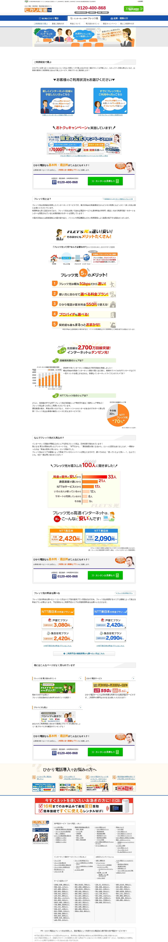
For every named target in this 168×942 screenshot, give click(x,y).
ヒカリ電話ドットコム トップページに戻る (40, 825)
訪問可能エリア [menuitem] (122, 868)
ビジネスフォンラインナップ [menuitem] (106, 870)
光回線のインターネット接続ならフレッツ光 (119, 199)
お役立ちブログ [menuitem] (120, 873)
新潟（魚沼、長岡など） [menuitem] (61, 915)
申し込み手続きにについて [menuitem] (125, 852)
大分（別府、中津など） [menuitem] (123, 889)
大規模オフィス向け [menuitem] (61, 842)
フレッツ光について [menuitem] (123, 850)
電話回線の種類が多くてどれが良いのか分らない (126, 778)
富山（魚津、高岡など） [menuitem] (82, 898)
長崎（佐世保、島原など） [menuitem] (124, 891)
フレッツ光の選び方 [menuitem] (60, 863)
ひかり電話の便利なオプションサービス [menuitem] (104, 842)
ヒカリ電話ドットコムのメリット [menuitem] (124, 861)
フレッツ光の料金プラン (125, 593)
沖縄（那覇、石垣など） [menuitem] (123, 900)
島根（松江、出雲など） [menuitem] (102, 889)
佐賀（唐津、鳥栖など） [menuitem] (123, 887)
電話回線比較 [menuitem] (100, 831)
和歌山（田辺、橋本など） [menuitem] (82, 911)
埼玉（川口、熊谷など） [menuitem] (61, 907)
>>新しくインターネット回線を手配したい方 (57, 115)
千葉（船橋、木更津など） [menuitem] (62, 904)
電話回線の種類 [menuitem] (101, 833)
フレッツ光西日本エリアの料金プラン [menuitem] (84, 867)
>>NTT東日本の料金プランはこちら (110, 646)
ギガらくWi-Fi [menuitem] (101, 878)
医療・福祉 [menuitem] (79, 835)
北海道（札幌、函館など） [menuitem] (62, 885)
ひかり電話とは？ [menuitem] (100, 827)
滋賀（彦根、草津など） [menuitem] (82, 909)
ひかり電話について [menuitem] (123, 848)
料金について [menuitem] (75, 24)
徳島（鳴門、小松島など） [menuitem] (103, 898)
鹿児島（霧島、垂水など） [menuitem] (124, 898)
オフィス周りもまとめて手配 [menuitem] (125, 870)
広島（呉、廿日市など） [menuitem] (102, 885)
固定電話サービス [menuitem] (101, 835)
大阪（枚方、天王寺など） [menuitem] (82, 900)
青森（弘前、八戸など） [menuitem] (61, 887)
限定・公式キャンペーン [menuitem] (123, 840)
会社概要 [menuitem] (140, 1)
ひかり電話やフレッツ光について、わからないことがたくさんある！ (99, 779)
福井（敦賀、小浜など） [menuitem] (82, 893)
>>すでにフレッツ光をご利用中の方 (110, 115)
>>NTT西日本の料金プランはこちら (57, 646)
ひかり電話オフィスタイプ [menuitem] (125, 833)
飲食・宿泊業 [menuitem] (79, 829)
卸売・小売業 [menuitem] (79, 837)
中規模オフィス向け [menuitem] (61, 840)
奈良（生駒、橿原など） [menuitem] (82, 907)
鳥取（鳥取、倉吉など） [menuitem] (102, 887)
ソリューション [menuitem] (100, 863)
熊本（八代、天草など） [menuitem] (123, 893)
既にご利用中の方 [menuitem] (127, 24)
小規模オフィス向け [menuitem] (61, 838)
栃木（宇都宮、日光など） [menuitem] (62, 911)
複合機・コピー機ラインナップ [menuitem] (103, 875)
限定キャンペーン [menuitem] (110, 24)
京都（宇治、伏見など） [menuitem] (82, 904)
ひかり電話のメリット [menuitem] (103, 829)
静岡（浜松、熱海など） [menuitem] (82, 891)
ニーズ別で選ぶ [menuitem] (58, 827)
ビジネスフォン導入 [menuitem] (102, 867)
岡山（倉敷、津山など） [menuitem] (102, 891)
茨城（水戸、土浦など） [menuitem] (61, 909)
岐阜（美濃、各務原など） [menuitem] (82, 887)
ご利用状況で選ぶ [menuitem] (41, 24)
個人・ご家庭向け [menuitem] (60, 833)
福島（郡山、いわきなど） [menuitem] (62, 898)
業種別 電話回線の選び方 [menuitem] (82, 827)
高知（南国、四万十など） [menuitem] (103, 902)
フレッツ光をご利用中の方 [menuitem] (62, 867)
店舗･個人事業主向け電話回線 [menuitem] (64, 829)
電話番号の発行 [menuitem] (122, 866)
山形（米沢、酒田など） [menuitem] (61, 896)
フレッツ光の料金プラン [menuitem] (82, 860)
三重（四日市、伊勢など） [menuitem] (82, 889)
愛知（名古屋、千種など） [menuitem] (82, 885)
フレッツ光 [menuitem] (57, 860)
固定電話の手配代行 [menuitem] (123, 864)
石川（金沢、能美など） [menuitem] (82, 896)
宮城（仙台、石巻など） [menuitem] (61, 893)
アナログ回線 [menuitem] (100, 839)
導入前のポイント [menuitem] (93, 24)
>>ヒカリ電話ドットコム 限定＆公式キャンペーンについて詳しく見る (84, 156)
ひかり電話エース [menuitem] (122, 831)
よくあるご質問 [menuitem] (120, 846)
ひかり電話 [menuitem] (120, 829)
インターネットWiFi (85, 18)
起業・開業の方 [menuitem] (100, 860)
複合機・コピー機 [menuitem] (102, 872)
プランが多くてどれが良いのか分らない (73, 778)
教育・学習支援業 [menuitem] (81, 839)
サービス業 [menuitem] (79, 831)
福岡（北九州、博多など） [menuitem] (124, 885)
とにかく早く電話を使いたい (44, 778)
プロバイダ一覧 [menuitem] (58, 872)
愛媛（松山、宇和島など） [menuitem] (103, 900)
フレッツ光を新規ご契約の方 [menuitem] (62, 865)
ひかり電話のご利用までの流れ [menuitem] (125, 838)
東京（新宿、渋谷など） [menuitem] (61, 900)
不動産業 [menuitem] (78, 833)
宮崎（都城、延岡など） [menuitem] (123, 896)
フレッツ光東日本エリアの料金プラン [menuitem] (84, 863)
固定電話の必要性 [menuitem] (101, 837)
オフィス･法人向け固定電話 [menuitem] (63, 831)
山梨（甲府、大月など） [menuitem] (61, 920)
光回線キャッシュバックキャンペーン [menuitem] (126, 843)
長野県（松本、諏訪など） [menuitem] (62, 918)
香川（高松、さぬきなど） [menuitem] (103, 896)
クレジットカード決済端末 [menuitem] (104, 865)
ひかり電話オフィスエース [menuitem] (125, 835)
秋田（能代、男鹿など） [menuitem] (61, 891)
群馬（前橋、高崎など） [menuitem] (61, 913)
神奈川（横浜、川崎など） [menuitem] (62, 902)
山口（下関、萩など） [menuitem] (101, 893)
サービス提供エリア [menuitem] (101, 846)
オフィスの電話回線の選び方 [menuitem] (62, 836)
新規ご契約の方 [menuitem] (58, 24)
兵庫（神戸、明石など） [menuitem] (82, 902)
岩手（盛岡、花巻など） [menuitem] (61, 889)
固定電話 (50, 18)
